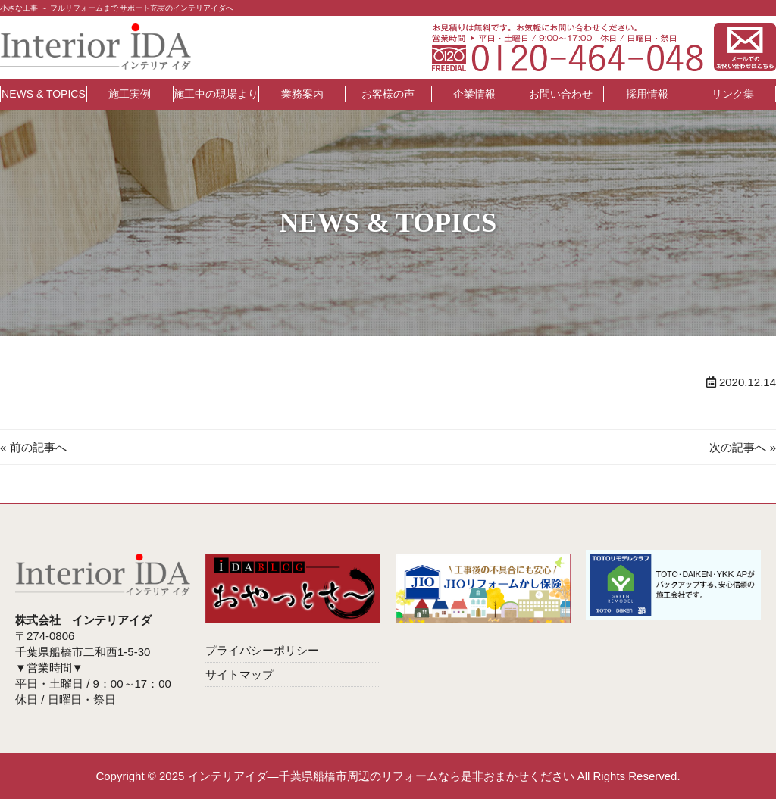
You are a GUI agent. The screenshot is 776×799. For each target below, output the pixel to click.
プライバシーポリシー (262, 650)
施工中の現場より (216, 94)
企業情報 (474, 94)
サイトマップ (239, 674)
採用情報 (647, 94)
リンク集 (733, 94)
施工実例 (129, 94)
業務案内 (302, 94)
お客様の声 (388, 94)
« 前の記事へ (33, 447)
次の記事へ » (742, 447)
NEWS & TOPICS (44, 94)
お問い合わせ (561, 94)
